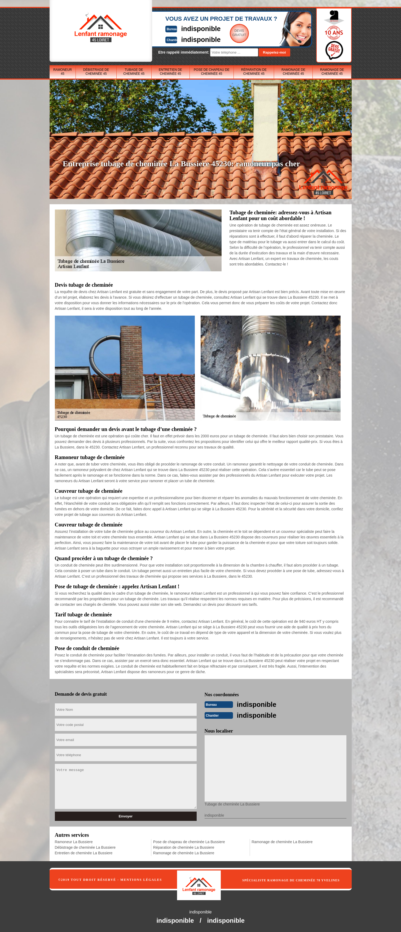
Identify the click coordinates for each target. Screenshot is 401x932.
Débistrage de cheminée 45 (96, 72)
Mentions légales (141, 879)
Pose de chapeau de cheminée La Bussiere (189, 841)
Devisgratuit (225, 33)
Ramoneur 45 (62, 72)
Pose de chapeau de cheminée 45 (212, 72)
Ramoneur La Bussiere (74, 841)
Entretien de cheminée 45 (170, 72)
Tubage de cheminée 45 (133, 72)
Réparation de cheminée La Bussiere (183, 847)
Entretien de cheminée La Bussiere (84, 852)
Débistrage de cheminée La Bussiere (85, 847)
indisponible (184, 28)
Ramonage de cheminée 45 (293, 72)
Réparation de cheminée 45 (254, 72)
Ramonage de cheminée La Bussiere (183, 852)
